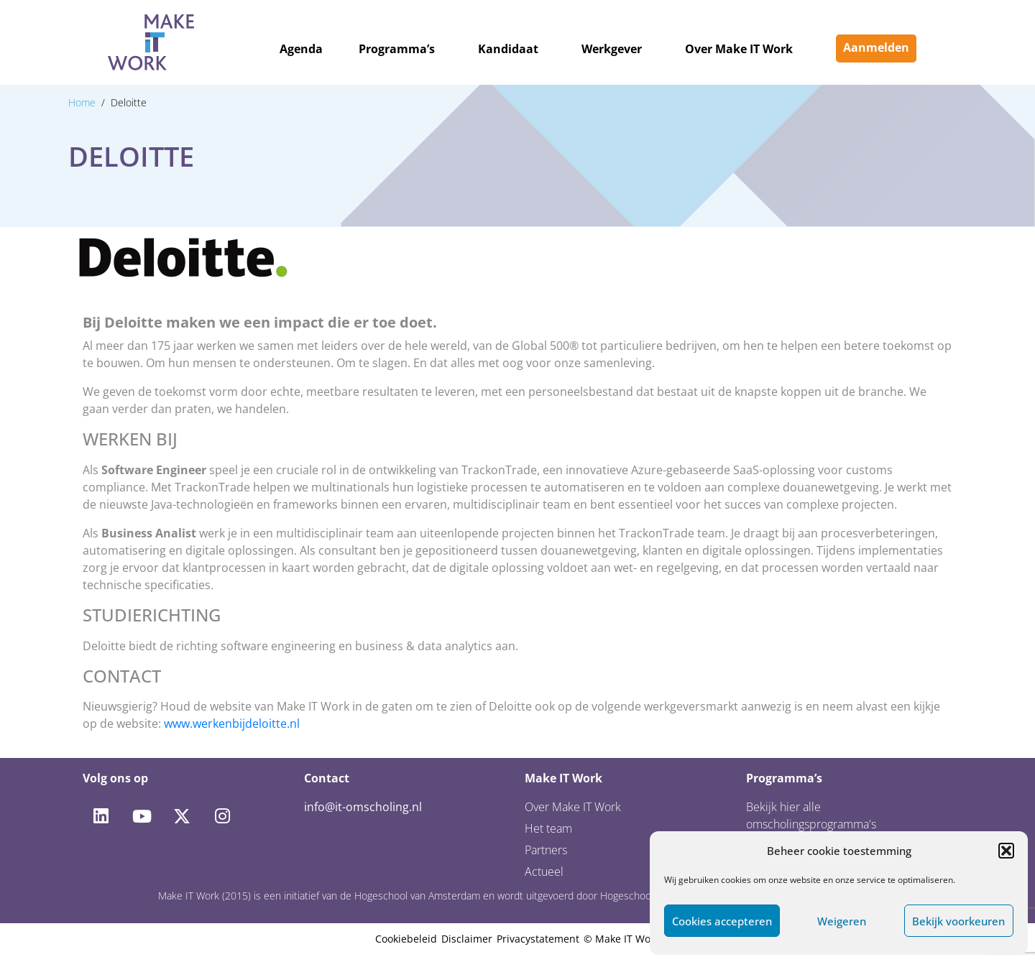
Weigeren (841, 921)
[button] (1006, 850)
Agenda (301, 49)
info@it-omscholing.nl (363, 807)
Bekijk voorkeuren (958, 921)
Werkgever (611, 49)
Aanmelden (876, 47)
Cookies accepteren (722, 921)
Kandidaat (508, 49)
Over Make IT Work (739, 49)
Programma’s (397, 49)
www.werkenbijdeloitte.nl (232, 723)
